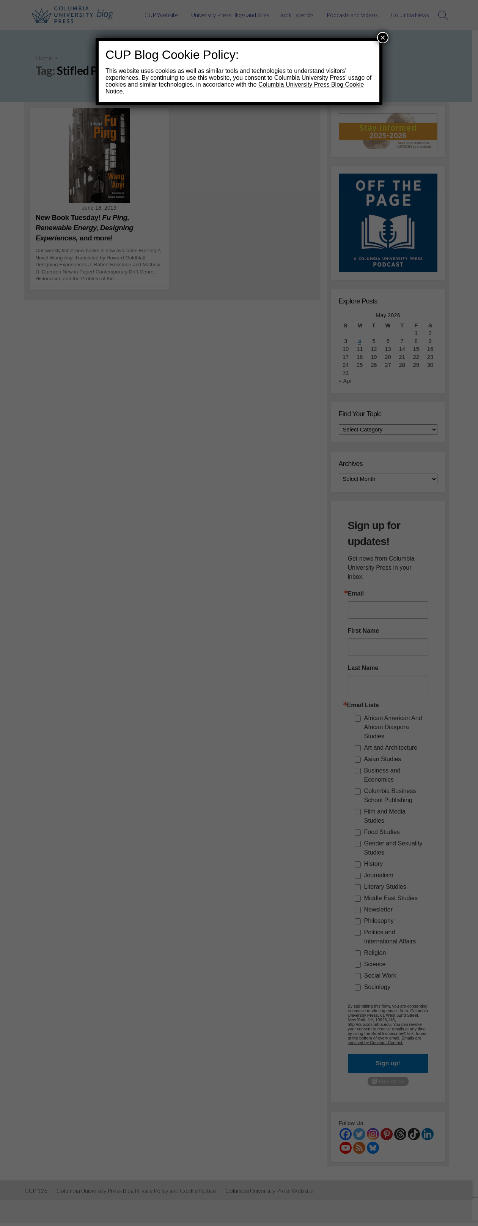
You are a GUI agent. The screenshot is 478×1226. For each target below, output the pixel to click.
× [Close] (382, 37)
